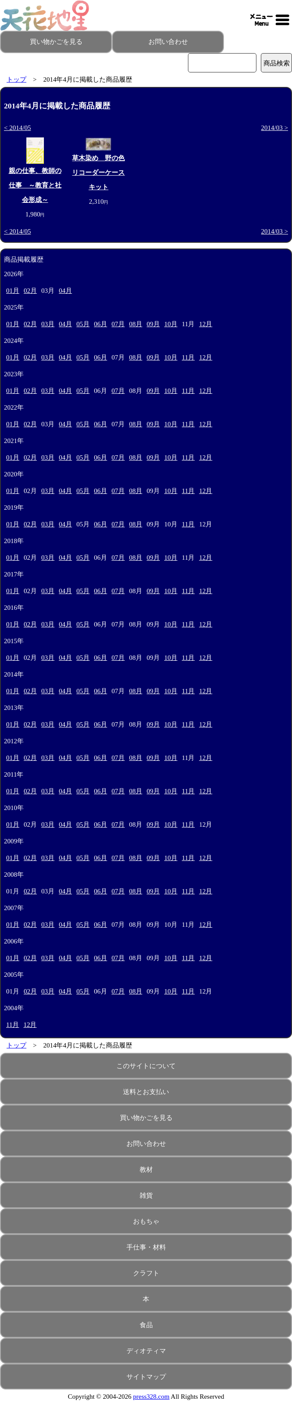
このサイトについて (146, 1065)
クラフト (146, 1273)
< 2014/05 (17, 127)
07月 (118, 324)
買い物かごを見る (56, 41)
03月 (47, 324)
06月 (100, 324)
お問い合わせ (168, 41)
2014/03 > (274, 127)
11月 (188, 357)
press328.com (151, 1396)
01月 (12, 290)
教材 (146, 1169)
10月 (170, 324)
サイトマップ (146, 1376)
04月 (65, 290)
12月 (205, 324)
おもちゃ (146, 1221)
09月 (153, 324)
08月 (135, 324)
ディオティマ (146, 1350)
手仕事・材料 (146, 1247)
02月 (30, 290)
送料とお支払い (146, 1091)
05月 (83, 324)
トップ (16, 79)
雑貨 (146, 1195)
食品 (146, 1324)
